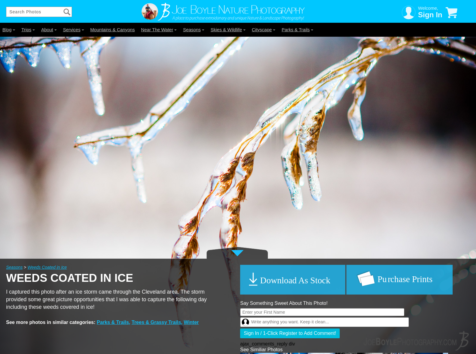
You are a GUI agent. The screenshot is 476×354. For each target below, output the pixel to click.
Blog (8, 29)
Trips (28, 29)
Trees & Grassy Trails (156, 322)
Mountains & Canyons (112, 29)
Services (73, 29)
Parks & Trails (298, 29)
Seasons (193, 29)
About (49, 29)
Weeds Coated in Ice (47, 267)
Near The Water (159, 29)
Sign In (430, 15)
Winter (191, 322)
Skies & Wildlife (228, 29)
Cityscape (264, 29)
